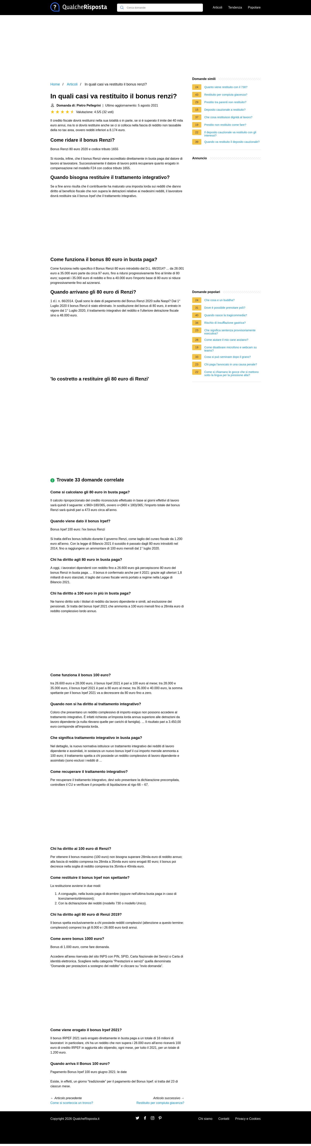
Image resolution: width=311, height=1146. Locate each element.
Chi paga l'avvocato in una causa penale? (230, 364)
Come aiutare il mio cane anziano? (226, 339)
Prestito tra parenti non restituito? (225, 102)
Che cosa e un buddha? (219, 300)
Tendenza (235, 7)
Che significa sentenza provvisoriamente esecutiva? (229, 332)
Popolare (254, 7)
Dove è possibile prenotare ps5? (224, 307)
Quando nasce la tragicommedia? (225, 315)
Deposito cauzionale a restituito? (225, 109)
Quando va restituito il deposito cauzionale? (231, 141)
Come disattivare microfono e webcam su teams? (230, 349)
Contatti (223, 1118)
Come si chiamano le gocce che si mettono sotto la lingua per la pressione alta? (231, 373)
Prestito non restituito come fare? (225, 124)
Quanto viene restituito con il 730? (226, 87)
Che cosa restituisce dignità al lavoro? (228, 117)
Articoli (217, 7)
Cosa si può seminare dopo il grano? (227, 356)
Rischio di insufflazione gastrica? (225, 322)
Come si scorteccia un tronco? (71, 1103)
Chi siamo (205, 1118)
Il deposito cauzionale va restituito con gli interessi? (230, 134)
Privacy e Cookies (248, 1118)
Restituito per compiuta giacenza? (160, 1103)
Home (55, 84)
